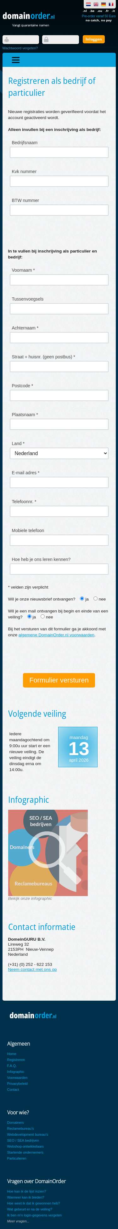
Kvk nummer (24, 171)
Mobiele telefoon (28, 530)
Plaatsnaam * (25, 414)
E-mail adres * (26, 472)
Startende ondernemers (25, 1152)
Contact (13, 1089)
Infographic (15, 1072)
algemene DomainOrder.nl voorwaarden (56, 635)
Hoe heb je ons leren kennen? (41, 559)
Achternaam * (25, 327)
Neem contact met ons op (32, 969)
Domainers (15, 1122)
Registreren (16, 1060)
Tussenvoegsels (28, 299)
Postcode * (22, 385)
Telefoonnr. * (24, 501)
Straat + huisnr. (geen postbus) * (43, 356)
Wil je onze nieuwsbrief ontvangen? (42, 599)
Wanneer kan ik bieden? (25, 1197)
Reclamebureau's (20, 1128)
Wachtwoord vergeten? (20, 48)
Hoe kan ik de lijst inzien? (26, 1191)
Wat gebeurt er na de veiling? (29, 1209)
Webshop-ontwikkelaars (25, 1146)
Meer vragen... (18, 1221)
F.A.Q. (12, 1066)
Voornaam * (23, 270)
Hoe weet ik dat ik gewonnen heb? (33, 1203)
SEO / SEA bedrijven (23, 1140)
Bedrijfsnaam (25, 142)
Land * (18, 443)
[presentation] (56, 656)
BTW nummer (25, 200)
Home (11, 1054)
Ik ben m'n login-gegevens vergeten (34, 1215)
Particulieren (16, 1158)
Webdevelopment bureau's (27, 1134)
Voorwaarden (17, 1077)
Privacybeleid (17, 1083)
